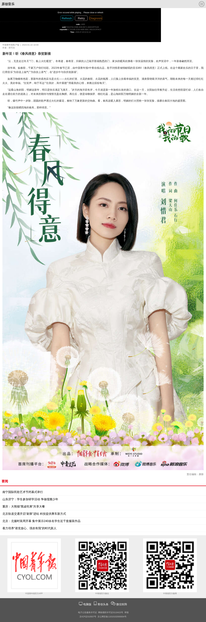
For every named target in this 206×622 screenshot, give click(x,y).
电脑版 (87, 604)
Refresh (67, 18)
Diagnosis (95, 18)
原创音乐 (8, 4)
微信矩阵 (121, 604)
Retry (81, 18)
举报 (126, 612)
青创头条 (103, 604)
